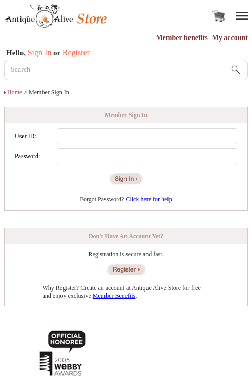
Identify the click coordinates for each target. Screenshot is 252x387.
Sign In (40, 52)
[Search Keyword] (126, 70)
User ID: (25, 136)
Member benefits (181, 38)
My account (230, 38)
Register (76, 52)
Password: (27, 156)
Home (14, 92)
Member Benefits (114, 295)
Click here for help (148, 199)
